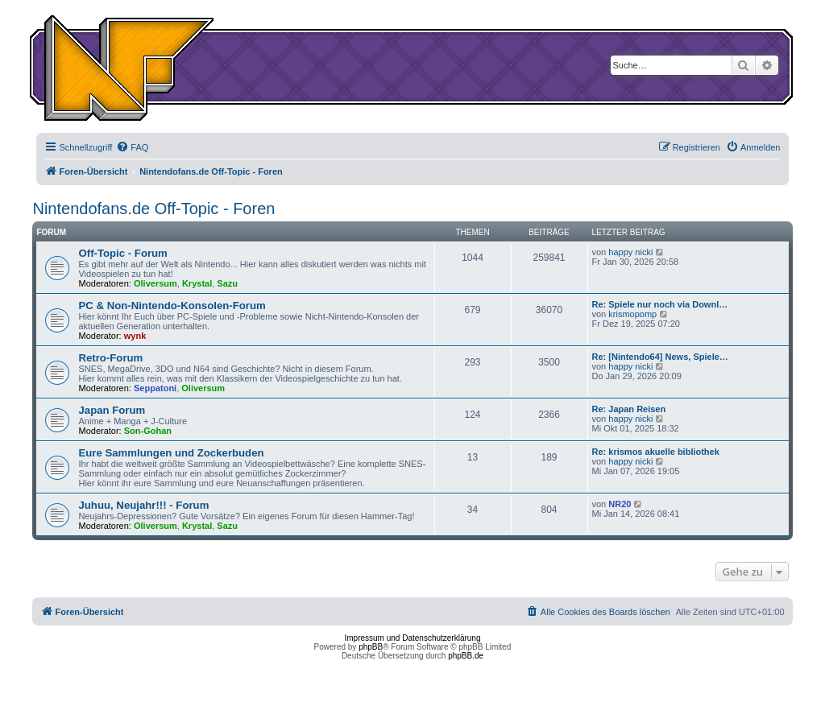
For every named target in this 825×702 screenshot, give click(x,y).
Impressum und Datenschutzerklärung (413, 638)
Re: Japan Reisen (629, 409)
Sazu (227, 283)
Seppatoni (155, 388)
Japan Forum (111, 410)
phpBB (371, 646)
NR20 (619, 504)
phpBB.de (465, 655)
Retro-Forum (110, 358)
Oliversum (155, 283)
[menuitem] (132, 147)
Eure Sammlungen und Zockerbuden (170, 453)
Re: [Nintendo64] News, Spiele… (660, 356)
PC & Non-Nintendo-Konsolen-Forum (171, 305)
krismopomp (632, 314)
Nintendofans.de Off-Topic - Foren (153, 208)
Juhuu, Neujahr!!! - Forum (143, 505)
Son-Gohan (148, 431)
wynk (135, 336)
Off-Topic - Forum (122, 253)
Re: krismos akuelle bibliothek (655, 451)
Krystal (197, 283)
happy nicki (630, 252)
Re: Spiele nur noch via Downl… (660, 304)
